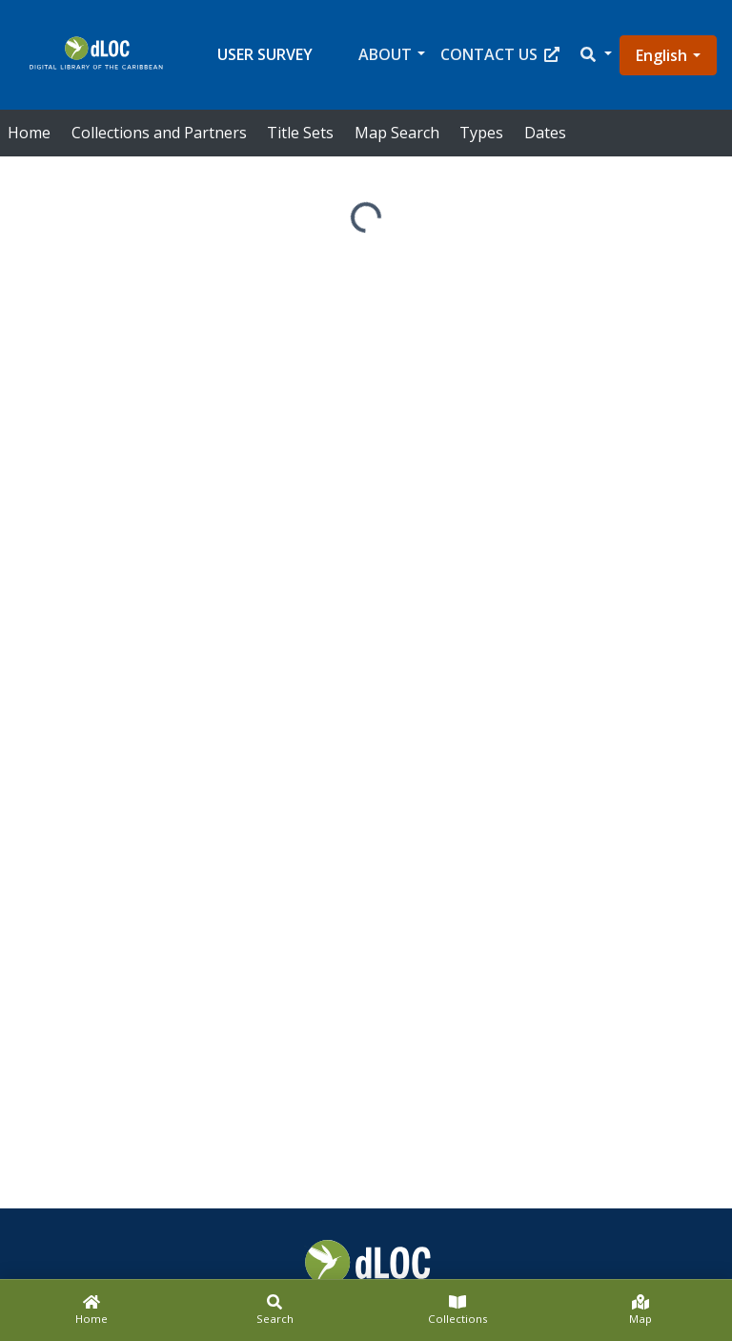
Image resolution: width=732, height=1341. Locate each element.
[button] (595, 54)
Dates (545, 132)
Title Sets (300, 132)
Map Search (397, 132)
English (661, 55)
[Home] (91, 1310)
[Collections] (457, 1310)
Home (29, 132)
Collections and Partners (159, 132)
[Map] (640, 1310)
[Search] (274, 1310)
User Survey (265, 54)
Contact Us (499, 54)
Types (481, 132)
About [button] (385, 54)
